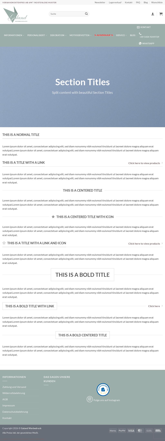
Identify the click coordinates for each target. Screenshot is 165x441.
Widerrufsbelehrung (13, 392)
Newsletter (100, 2)
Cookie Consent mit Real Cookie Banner (22, 438)
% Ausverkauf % (104, 35)
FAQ (138, 2)
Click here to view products (145, 163)
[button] (152, 13)
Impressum (8, 405)
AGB (5, 399)
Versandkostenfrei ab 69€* (18, 2)
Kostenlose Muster (46, 2)
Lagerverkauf (115, 2)
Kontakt (128, 2)
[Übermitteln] (86, 14)
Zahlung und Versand (14, 386)
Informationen (14, 35)
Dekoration (58, 35)
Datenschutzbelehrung (15, 411)
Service (121, 35)
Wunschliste (157, 2)
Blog (146, 2)
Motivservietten (81, 35)
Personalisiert (37, 35)
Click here (155, 306)
